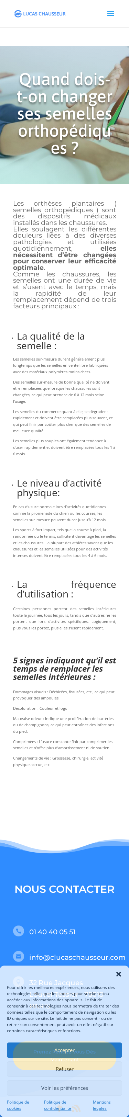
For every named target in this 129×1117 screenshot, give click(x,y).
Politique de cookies (18, 1105)
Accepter (64, 1050)
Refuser (65, 1068)
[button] (118, 974)
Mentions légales (102, 1105)
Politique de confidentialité (57, 1105)
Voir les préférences (64, 1087)
